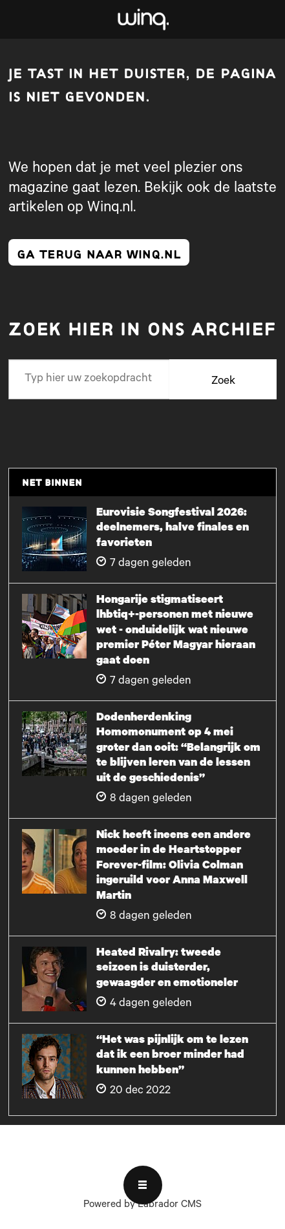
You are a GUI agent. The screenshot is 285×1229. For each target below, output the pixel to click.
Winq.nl (110, 208)
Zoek (223, 381)
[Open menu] (142, 1185)
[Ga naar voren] (142, 19)
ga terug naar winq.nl (99, 252)
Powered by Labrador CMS (142, 1205)
